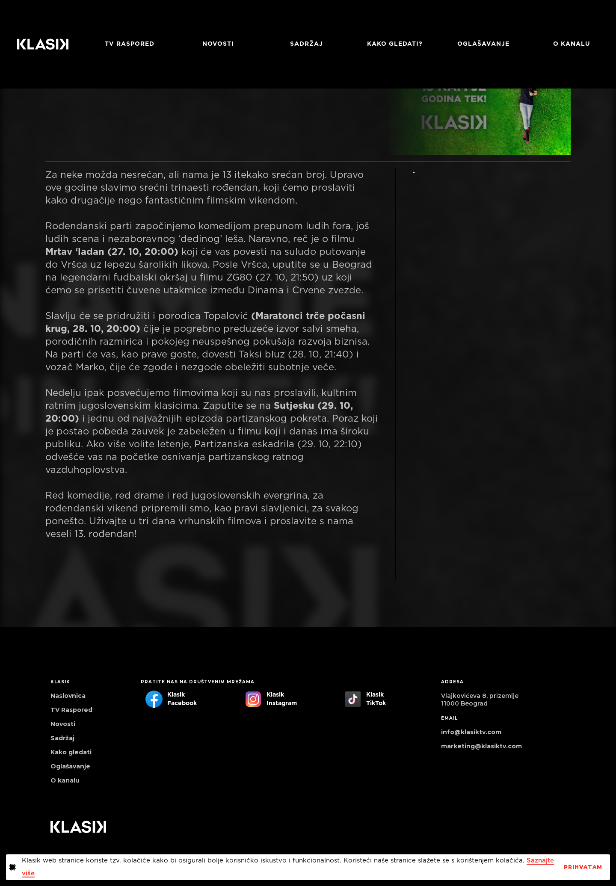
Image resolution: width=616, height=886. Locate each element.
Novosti (218, 44)
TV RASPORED (129, 44)
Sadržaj (306, 44)
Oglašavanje (483, 44)
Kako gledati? (395, 44)
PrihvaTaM (583, 867)
